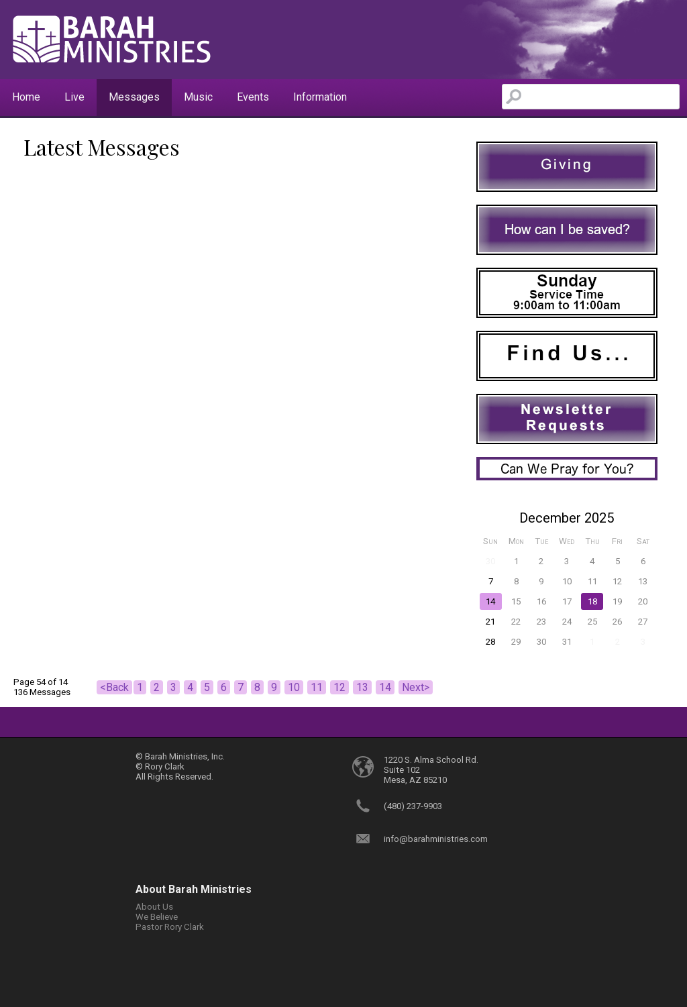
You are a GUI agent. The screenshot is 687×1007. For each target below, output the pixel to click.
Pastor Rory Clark (170, 927)
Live (74, 97)
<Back (114, 687)
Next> (415, 687)
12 (339, 687)
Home (26, 97)
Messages (134, 97)
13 (362, 687)
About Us (154, 907)
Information (320, 97)
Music (198, 97)
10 (294, 687)
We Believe (157, 917)
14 (385, 687)
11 (317, 687)
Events (253, 97)
